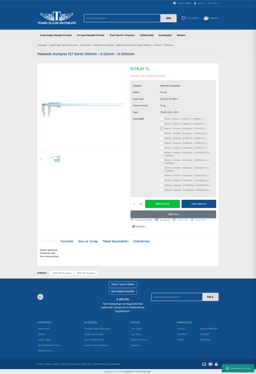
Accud (163, 92)
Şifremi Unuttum (139, 339)
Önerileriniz (141, 241)
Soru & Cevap (88, 241)
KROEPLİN (205, 339)
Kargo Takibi (44, 339)
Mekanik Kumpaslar (170, 85)
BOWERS (204, 334)
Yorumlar (66, 241)
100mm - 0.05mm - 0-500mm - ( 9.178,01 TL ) (185, 138)
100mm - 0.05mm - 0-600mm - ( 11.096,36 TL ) (185, 143)
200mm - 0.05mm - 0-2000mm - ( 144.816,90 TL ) (187, 190)
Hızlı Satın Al (199, 203)
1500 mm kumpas (86, 273)
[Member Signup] (199, 3)
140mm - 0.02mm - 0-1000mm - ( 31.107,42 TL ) (185, 148)
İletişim (181, 35)
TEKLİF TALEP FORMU (123, 284)
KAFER (181, 339)
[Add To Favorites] (141, 220)
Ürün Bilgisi (47, 241)
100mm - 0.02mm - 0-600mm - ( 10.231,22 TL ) (185, 133)
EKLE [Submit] (210, 297)
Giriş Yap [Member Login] (212, 3)
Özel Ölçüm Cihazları (122, 35)
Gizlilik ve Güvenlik (94, 334)
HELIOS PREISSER (209, 328)
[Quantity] (137, 204)
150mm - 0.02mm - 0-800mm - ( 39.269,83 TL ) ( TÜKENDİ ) (186, 169)
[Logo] (57, 18)
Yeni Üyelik (136, 328)
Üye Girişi (136, 334)
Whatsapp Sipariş (238, 368)
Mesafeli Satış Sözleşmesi (97, 328)
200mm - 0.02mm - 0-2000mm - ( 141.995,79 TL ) (187, 185)
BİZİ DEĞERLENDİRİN (122, 291)
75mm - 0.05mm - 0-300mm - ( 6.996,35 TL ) (185, 123)
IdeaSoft (109, 371)
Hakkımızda (147, 35)
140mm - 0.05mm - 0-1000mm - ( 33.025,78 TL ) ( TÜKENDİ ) (187, 154)
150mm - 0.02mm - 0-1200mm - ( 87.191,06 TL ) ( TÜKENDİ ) (186, 161)
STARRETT (183, 334)
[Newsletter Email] (185, 297)
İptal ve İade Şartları (95, 339)
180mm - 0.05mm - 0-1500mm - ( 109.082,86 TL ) (186, 180)
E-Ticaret (120, 371)
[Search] (130, 18)
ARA (168, 18)
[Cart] (211, 18)
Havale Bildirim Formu (49, 345)
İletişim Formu (45, 350)
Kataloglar (165, 35)
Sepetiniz (135, 345)
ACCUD (181, 328)
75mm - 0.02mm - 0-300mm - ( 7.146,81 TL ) (184, 119)
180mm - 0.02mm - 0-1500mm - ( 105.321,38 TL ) (186, 175)
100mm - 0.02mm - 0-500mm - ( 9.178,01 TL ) (185, 128)
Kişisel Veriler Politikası (96, 345)
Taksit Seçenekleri (115, 241)
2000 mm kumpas (62, 273)
